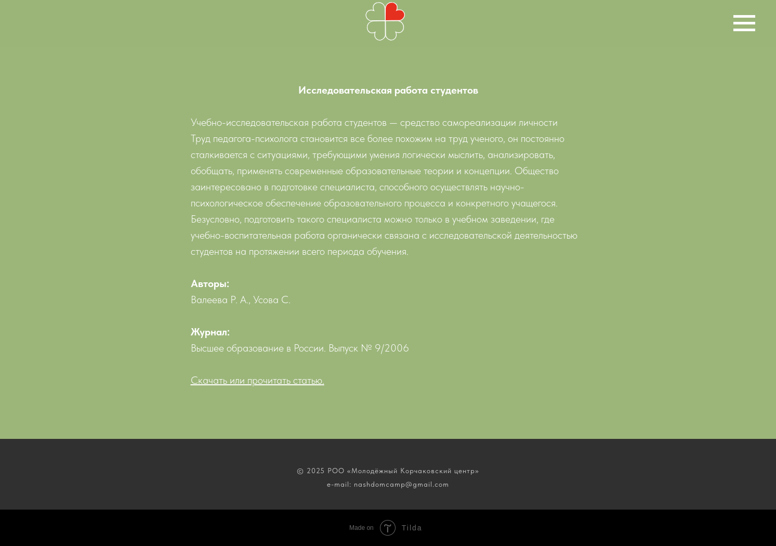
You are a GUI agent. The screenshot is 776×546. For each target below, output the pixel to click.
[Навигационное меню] (744, 23)
